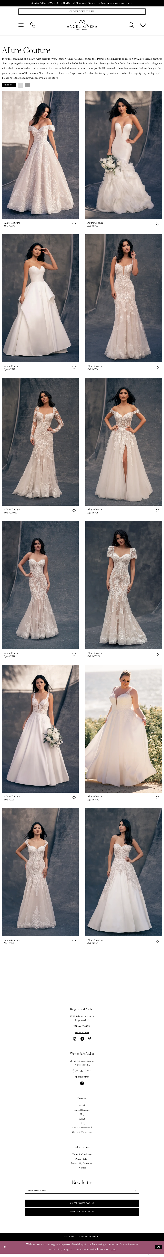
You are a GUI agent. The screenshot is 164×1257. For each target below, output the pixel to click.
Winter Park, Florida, (58, 4)
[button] (21, 26)
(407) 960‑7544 (82, 1072)
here (113, 1253)
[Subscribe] (135, 1192)
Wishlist (82, 1169)
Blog (82, 1116)
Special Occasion (82, 1111)
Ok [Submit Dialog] (158, 1250)
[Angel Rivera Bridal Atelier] (82, 26)
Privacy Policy (82, 1160)
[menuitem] (21, 26)
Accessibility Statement (82, 1165)
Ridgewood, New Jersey (88, 4)
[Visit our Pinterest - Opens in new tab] (89, 1040)
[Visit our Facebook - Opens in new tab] (82, 1040)
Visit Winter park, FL (82, 1215)
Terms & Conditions (82, 1156)
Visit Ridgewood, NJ (82, 1206)
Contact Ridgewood (82, 1129)
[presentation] (40, 156)
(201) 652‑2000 (82, 1027)
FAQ (82, 1125)
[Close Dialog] (5, 1251)
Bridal (82, 1107)
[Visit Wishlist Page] (143, 26)
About (82, 1120)
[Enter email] (82, 1192)
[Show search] (131, 26)
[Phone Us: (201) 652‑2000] (33, 26)
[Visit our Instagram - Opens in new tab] (74, 1040)
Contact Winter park (82, 1133)
